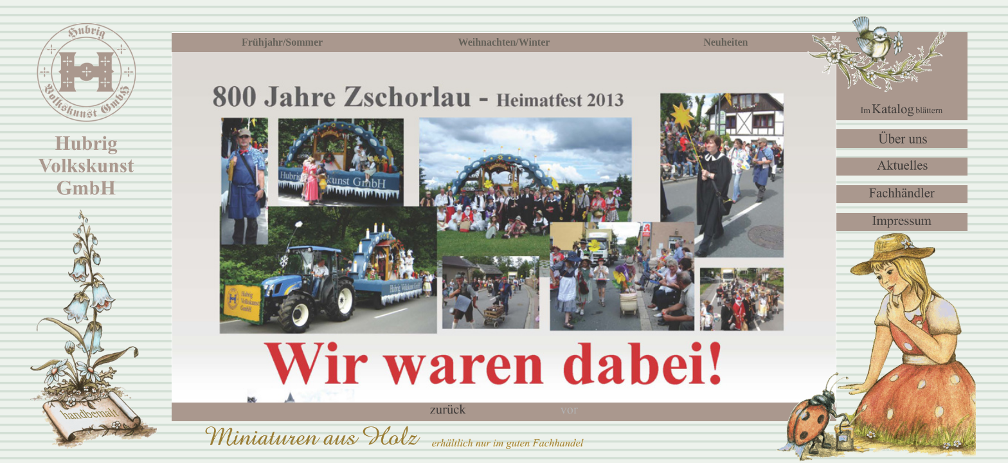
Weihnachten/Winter (504, 42)
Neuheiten (725, 42)
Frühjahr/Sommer (282, 42)
